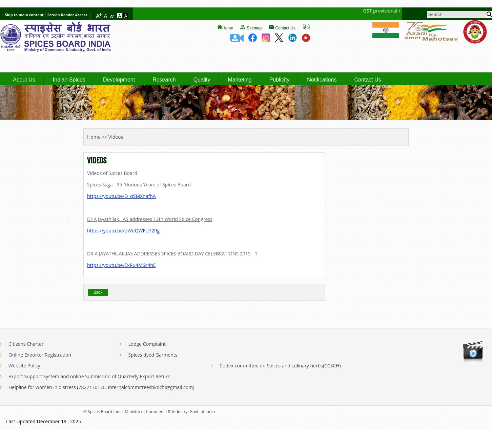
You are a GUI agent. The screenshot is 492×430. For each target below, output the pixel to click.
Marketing (239, 80)
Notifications (321, 80)
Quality (201, 80)
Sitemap (254, 28)
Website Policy (24, 365)
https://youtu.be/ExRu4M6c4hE (121, 265)
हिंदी (306, 27)
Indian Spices (69, 80)
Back (98, 292)
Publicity (279, 80)
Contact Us (285, 28)
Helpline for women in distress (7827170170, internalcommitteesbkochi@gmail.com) (101, 387)
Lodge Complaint (147, 344)
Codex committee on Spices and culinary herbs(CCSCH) (280, 365)
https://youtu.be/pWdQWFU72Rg (123, 230)
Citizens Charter (26, 344)
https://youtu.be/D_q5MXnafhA (121, 196)
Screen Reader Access (67, 14)
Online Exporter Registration (39, 355)
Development (119, 80)
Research (164, 80)
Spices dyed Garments (152, 355)
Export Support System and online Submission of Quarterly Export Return (89, 376)
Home (227, 28)
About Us (24, 80)
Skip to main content (24, 14)
